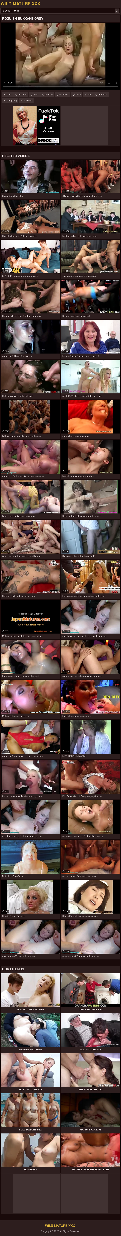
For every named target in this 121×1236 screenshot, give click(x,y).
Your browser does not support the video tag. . (60, 56)
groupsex (102, 94)
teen (35, 94)
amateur (22, 94)
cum (9, 94)
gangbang (12, 100)
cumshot (64, 94)
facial (78, 94)
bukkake (28, 100)
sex (89, 94)
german (49, 94)
